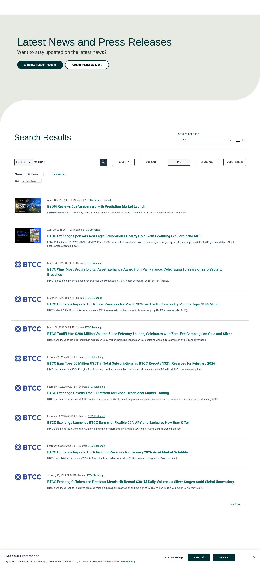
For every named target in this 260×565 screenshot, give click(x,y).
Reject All (199, 558)
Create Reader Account (87, 64)
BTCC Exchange (91, 229)
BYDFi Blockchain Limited (97, 200)
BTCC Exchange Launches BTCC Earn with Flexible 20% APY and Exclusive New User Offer (118, 423)
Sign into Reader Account (40, 64)
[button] (31, 181)
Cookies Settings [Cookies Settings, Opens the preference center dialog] (174, 558)
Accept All (224, 558)
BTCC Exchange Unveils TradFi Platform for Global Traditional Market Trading (108, 393)
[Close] (254, 559)
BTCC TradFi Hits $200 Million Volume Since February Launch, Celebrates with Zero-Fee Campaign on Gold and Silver (139, 334)
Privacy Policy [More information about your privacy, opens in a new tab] (128, 563)
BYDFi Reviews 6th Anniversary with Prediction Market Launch (96, 206)
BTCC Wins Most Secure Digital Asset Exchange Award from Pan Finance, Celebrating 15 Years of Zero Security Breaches (134, 272)
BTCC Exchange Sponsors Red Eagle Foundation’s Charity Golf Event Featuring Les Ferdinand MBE (124, 236)
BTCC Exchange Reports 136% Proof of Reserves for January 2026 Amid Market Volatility (117, 452)
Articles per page (188, 134)
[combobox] (206, 140)
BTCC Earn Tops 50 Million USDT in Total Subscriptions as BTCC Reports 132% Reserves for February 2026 (131, 363)
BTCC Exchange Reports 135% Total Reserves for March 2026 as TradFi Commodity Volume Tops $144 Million (133, 304)
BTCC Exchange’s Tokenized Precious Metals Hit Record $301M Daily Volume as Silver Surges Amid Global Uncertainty (140, 482)
